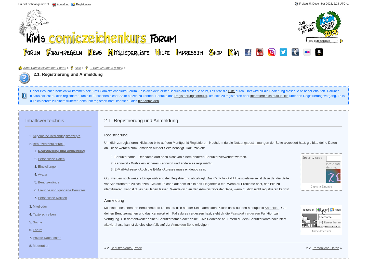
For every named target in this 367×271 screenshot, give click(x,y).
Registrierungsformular (190, 96)
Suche (37, 222)
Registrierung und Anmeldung (61, 151)
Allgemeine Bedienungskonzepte (56, 136)
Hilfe (231, 91)
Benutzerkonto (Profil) (48, 144)
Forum (37, 230)
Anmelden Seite (182, 224)
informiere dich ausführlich (269, 96)
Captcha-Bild (222, 178)
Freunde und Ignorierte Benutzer (61, 190)
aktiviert (109, 224)
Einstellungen (48, 166)
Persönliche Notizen (52, 198)
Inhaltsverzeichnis (44, 120)
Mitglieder (40, 206)
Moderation (41, 246)
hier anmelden (148, 101)
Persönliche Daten (51, 159)
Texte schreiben (44, 214)
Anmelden (272, 208)
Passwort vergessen (245, 213)
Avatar (42, 174)
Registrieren (198, 143)
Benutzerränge (48, 182)
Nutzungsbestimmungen (251, 143)
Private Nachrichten (47, 238)
